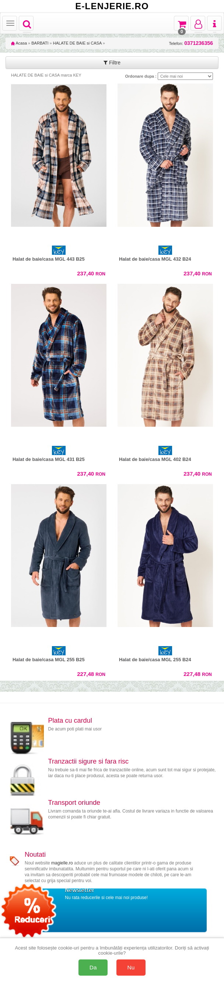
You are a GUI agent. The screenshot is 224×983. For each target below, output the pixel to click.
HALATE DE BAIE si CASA (77, 43)
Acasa (19, 43)
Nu (131, 967)
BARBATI (39, 43)
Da (93, 967)
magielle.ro (62, 863)
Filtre (112, 63)
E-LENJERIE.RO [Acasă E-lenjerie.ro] (112, 6)
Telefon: (191, 43)
